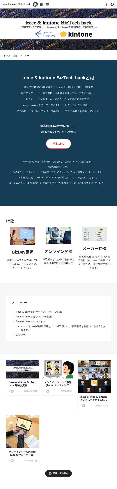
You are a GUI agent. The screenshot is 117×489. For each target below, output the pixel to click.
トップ (7, 55)
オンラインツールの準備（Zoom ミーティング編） (57, 385)
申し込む (58, 143)
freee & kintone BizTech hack (16, 4)
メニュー (24, 55)
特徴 (15, 55)
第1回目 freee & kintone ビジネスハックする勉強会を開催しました (93, 399)
